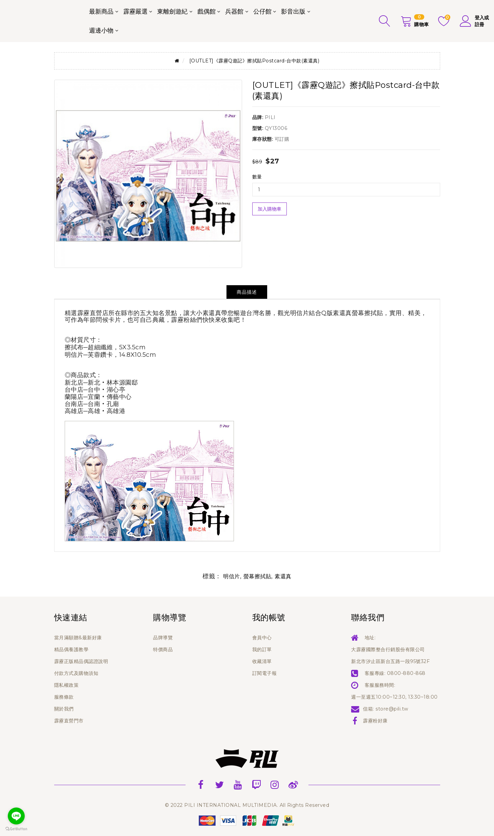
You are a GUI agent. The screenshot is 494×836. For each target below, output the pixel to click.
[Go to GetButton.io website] (16, 829)
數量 (257, 177)
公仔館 (262, 11)
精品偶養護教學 (71, 649)
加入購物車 (269, 209)
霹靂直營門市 (69, 721)
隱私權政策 (66, 685)
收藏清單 (262, 661)
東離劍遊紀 (172, 11)
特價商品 (163, 649)
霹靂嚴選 (135, 11)
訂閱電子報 (264, 673)
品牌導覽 (163, 638)
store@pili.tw (391, 709)
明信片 (231, 576)
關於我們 (64, 709)
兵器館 (234, 11)
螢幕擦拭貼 (257, 576)
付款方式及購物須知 (76, 673)
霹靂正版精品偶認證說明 (81, 661)
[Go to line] (16, 816)
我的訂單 (262, 649)
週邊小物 (101, 30)
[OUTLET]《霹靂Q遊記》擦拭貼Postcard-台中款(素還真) (254, 61)
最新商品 (101, 11)
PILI (270, 117)
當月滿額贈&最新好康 (78, 638)
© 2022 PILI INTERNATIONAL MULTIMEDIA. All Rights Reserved (247, 805)
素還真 (283, 576)
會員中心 (262, 638)
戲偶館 (206, 11)
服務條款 (64, 697)
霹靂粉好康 (375, 721)
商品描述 (247, 292)
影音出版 (293, 11)
